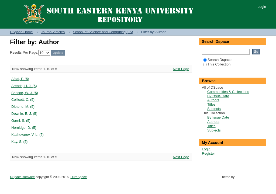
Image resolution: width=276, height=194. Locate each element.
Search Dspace (217, 60)
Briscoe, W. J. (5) (24, 93)
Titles (211, 104)
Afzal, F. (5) (20, 79)
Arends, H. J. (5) (24, 86)
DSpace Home (21, 32)
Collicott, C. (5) (22, 100)
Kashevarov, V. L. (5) (27, 135)
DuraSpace (78, 177)
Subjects (214, 109)
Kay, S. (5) (19, 142)
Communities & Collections (228, 92)
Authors (213, 100)
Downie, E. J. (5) (24, 114)
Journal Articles (53, 32)
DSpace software (22, 177)
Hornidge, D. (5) (23, 128)
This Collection (216, 64)
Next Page (181, 69)
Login (261, 7)
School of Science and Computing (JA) (103, 32)
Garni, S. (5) (20, 121)
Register (208, 153)
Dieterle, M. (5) (22, 107)
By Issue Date (218, 96)
